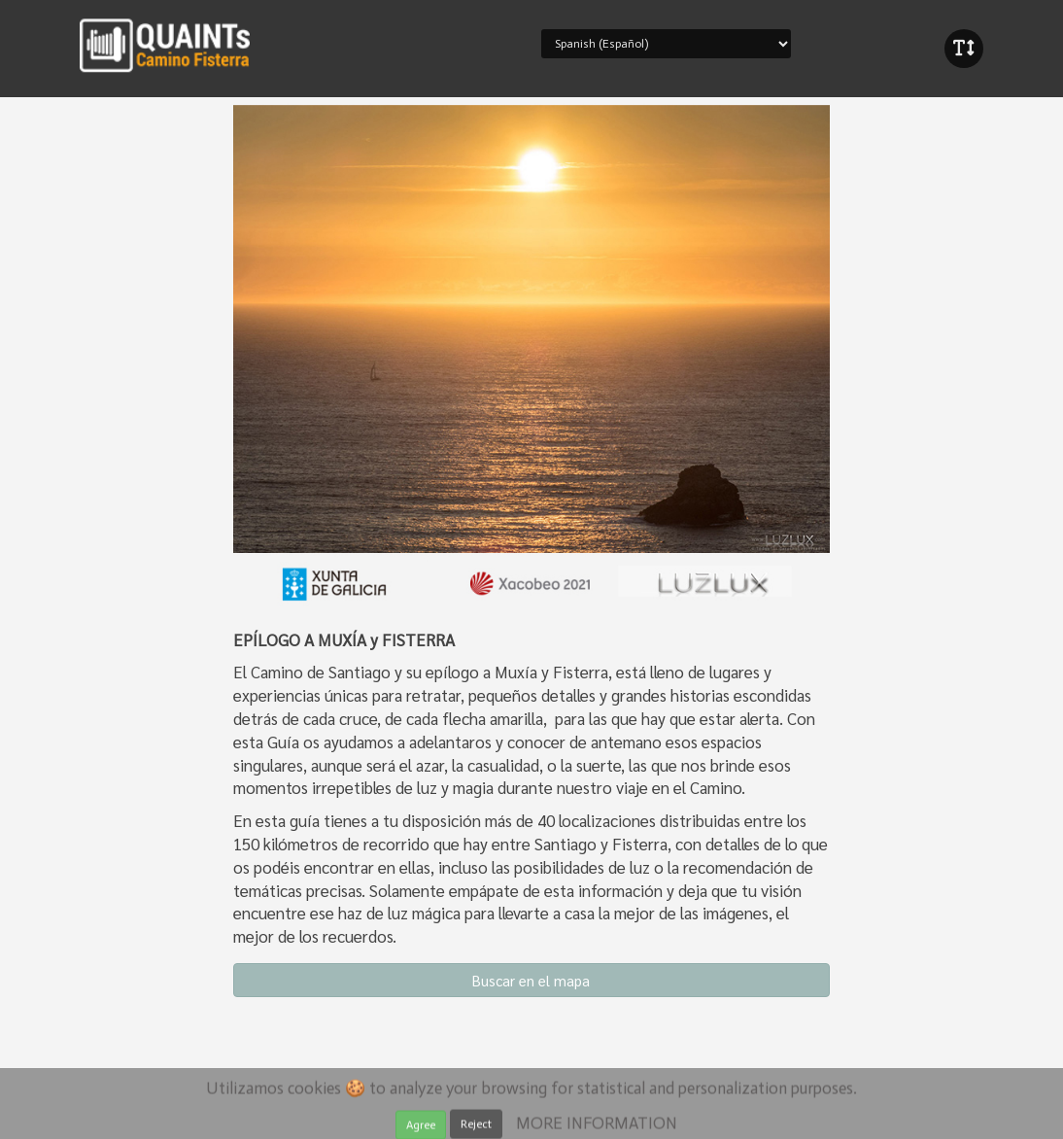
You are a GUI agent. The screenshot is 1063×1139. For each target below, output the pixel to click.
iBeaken (165, 44)
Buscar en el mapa (531, 980)
